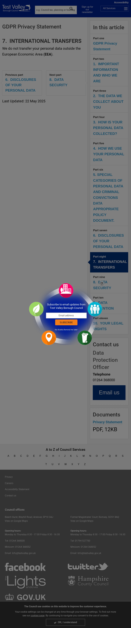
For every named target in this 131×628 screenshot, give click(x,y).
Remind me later (71, 330)
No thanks (59, 330)
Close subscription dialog (102, 283)
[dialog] (65, 314)
